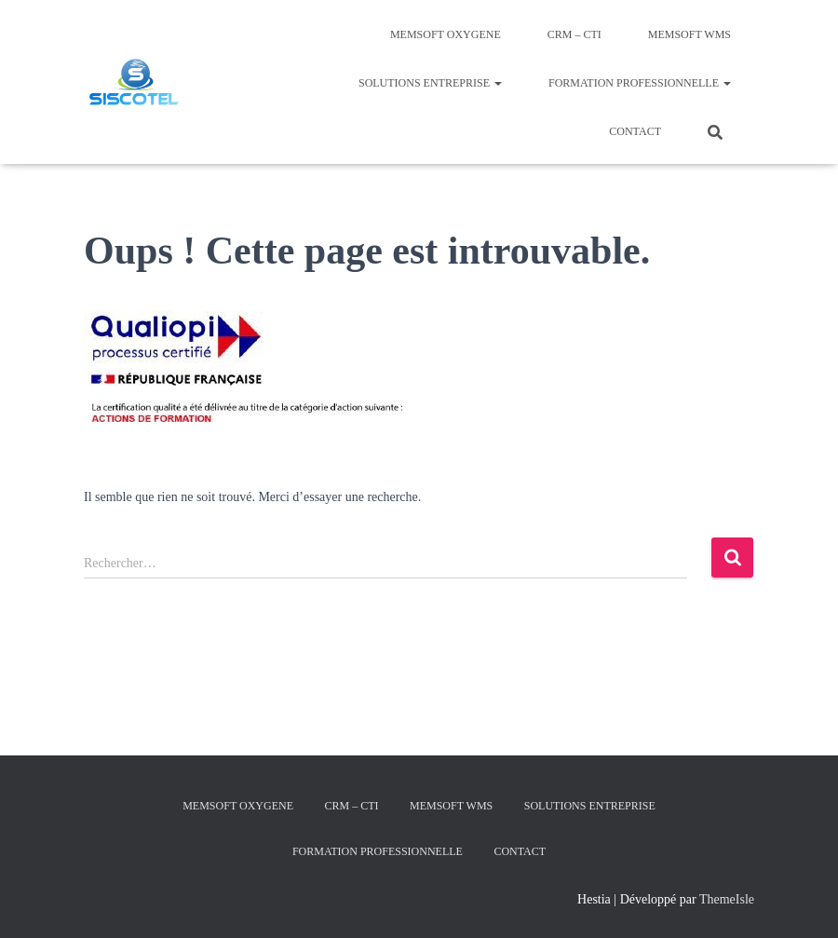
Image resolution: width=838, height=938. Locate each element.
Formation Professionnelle (639, 82)
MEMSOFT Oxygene (445, 34)
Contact (635, 131)
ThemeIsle (726, 899)
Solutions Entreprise (430, 82)
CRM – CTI (574, 34)
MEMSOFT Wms (689, 34)
